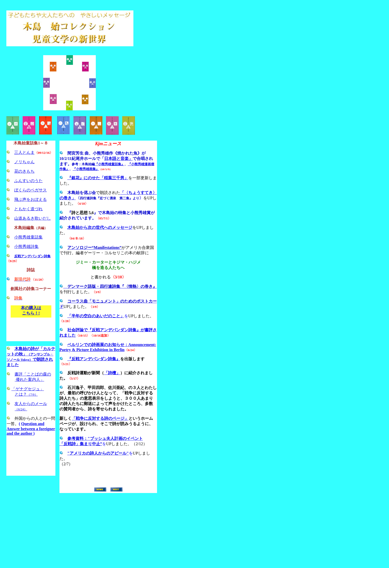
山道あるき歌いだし (32, 218)
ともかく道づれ (28, 209)
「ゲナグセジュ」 (27, 389)
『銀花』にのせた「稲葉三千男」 (97, 178)
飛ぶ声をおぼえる (30, 199)
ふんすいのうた (28, 180)
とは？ (26, 394)
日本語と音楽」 (118, 158)
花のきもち (24, 171)
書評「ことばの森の (32, 374)
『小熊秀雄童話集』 (110, 164)
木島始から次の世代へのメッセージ (99, 227)
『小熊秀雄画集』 (86, 169)
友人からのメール (30, 403)
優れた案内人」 (29, 379)
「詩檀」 (112, 373)
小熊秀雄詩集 (26, 246)
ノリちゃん (24, 162)
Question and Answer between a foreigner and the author (31, 429)
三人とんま (24, 152)
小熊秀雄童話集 (28, 237)
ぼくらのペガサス (30, 190)
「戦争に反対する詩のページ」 (100, 418)
